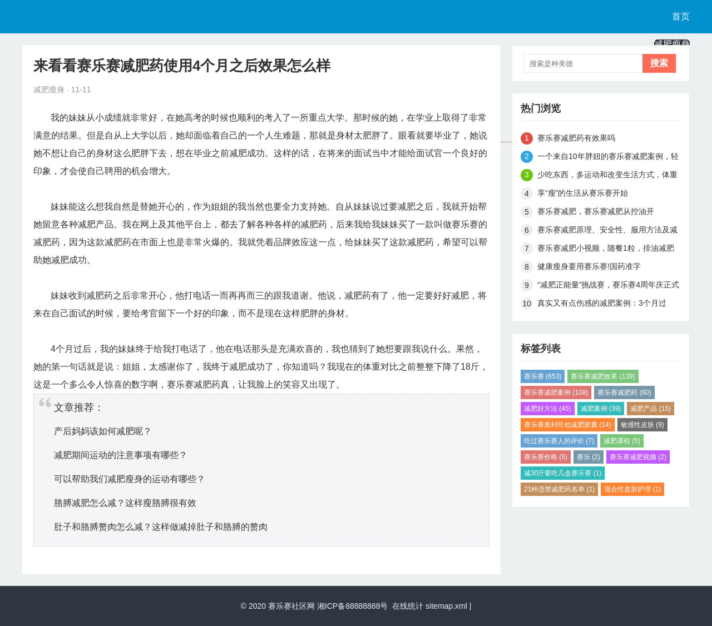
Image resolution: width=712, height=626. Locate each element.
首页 (681, 16)
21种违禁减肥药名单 (559, 489)
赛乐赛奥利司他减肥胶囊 (567, 425)
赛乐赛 (542, 376)
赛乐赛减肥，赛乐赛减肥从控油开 (595, 211)
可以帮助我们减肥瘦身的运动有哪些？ (129, 479)
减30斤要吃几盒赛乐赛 (562, 473)
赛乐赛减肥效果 (603, 376)
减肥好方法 (547, 409)
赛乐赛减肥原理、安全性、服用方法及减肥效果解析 (607, 231)
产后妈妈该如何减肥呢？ (103, 431)
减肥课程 (622, 441)
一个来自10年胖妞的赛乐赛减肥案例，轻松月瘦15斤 (608, 158)
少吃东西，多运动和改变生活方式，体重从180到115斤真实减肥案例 (607, 176)
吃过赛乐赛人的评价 (559, 441)
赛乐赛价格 (545, 457)
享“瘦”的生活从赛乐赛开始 (582, 192)
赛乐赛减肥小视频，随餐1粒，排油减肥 (605, 248)
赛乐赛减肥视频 (638, 457)
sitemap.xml (446, 606)
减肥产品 (650, 409)
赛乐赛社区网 (291, 606)
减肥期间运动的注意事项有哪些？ (120, 455)
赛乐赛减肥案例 (556, 392)
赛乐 (588, 457)
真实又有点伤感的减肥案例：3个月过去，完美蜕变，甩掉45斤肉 (601, 305)
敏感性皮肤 (642, 425)
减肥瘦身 (672, 44)
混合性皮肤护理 (632, 489)
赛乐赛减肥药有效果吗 (576, 137)
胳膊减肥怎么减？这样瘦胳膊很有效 (125, 503)
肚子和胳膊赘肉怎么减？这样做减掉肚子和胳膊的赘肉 (161, 526)
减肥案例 (601, 409)
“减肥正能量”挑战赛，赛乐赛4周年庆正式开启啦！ (608, 286)
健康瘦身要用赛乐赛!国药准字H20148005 (589, 268)
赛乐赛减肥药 (624, 392)
